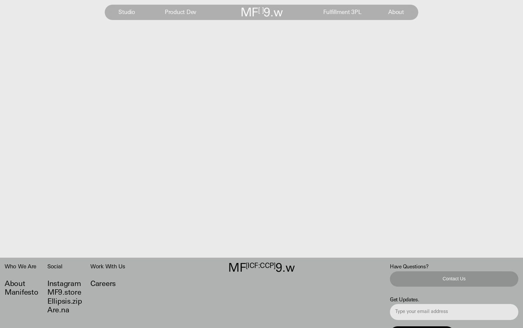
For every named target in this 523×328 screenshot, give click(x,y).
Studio (126, 12)
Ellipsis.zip (64, 301)
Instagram (64, 284)
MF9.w (261, 13)
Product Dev (180, 12)
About (396, 12)
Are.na (58, 310)
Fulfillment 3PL (342, 12)
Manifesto (21, 292)
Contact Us (454, 278)
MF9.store (64, 292)
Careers (103, 284)
